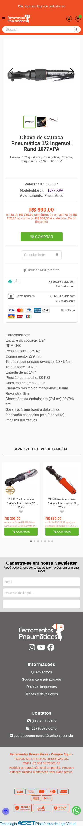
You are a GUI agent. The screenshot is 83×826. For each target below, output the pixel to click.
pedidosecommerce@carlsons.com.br (41, 736)
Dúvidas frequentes (41, 687)
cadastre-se (57, 6)
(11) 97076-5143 (41, 728)
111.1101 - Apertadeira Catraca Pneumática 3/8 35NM (21, 503)
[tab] (41, 284)
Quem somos (41, 672)
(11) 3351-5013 (41, 721)
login (40, 6)
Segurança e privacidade (41, 679)
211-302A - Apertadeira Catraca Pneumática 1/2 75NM (62, 503)
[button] (11, 71)
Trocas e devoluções (41, 694)
